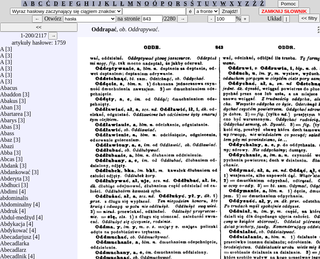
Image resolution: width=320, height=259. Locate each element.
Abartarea (11, 112)
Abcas (7, 157)
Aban (6, 106)
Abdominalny (16, 203)
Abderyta (11, 177)
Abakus (9, 99)
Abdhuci (10, 183)
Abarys (8, 118)
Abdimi (9, 190)
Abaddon (10, 93)
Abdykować (14, 229)
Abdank (9, 164)
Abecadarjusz (15, 235)
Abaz (6, 138)
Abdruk (9, 209)
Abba (6, 151)
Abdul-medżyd (17, 216)
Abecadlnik (13, 254)
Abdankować (15, 170)
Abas (6, 125)
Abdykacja (12, 222)
